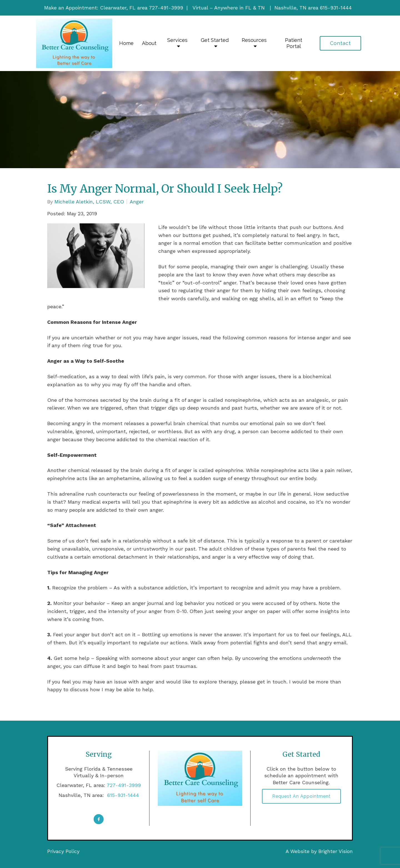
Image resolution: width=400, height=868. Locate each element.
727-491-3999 (124, 785)
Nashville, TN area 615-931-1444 (313, 8)
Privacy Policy (63, 851)
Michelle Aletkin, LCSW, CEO (89, 201)
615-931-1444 (122, 795)
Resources (254, 40)
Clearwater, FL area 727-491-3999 (141, 8)
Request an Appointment (301, 796)
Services (177, 40)
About (149, 43)
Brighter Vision (335, 851)
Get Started (215, 40)
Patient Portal (293, 43)
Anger (137, 201)
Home (126, 43)
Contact (340, 43)
